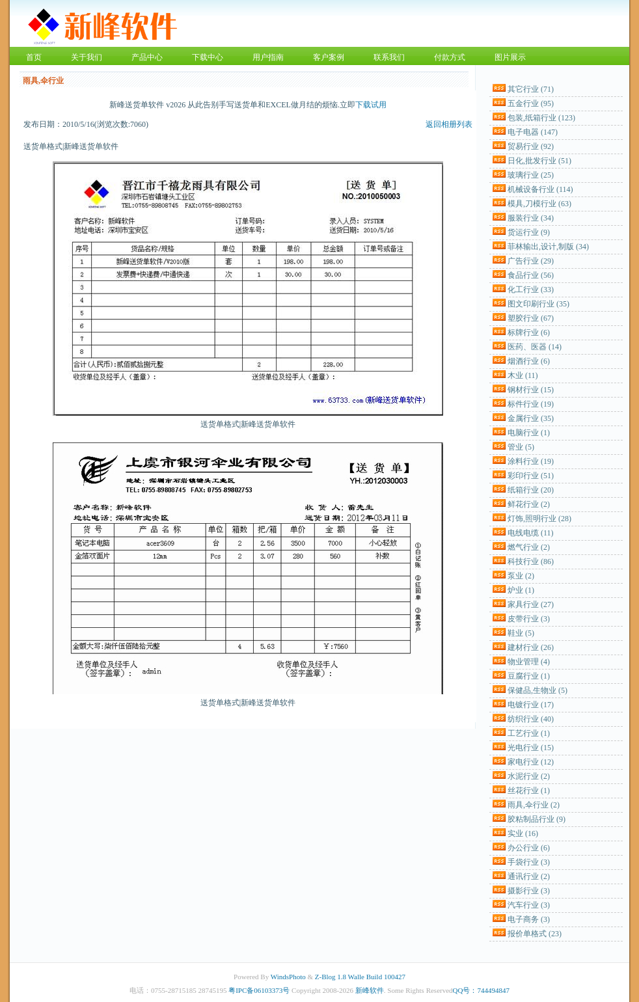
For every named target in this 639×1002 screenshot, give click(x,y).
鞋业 (521, 633)
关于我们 (86, 57)
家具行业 (531, 604)
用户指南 (268, 57)
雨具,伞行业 (534, 804)
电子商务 (529, 919)
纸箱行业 (531, 489)
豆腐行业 (529, 676)
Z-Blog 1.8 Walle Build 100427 (360, 977)
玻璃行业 (531, 175)
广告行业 (531, 260)
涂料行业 (531, 461)
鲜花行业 (529, 504)
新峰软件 (369, 990)
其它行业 (531, 89)
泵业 (521, 575)
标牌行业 (529, 332)
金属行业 (531, 418)
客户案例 (328, 57)
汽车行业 (529, 905)
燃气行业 (529, 547)
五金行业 (531, 103)
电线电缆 (531, 532)
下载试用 (371, 104)
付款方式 (449, 57)
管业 (521, 447)
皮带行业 (529, 618)
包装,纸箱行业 (541, 117)
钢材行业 (531, 389)
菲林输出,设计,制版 (548, 246)
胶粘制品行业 (536, 819)
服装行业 (531, 218)
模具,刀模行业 (539, 203)
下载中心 (207, 57)
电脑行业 (529, 432)
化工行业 (531, 289)
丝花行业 (529, 790)
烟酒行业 (529, 361)
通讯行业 (529, 876)
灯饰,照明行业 (539, 518)
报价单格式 (535, 933)
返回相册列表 (449, 124)
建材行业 (531, 647)
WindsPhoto (288, 977)
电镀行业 (531, 704)
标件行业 (531, 404)
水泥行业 (529, 776)
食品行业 (531, 275)
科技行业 (531, 561)
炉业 (521, 590)
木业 (523, 375)
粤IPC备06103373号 (259, 990)
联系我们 (389, 57)
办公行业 (529, 847)
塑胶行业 (531, 318)
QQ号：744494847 (481, 990)
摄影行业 (529, 890)
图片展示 (510, 57)
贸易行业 (531, 146)
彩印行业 (531, 475)
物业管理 (529, 661)
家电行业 (531, 761)
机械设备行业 (540, 189)
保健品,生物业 (537, 690)
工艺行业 (529, 733)
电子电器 (533, 132)
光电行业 (531, 747)
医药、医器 (535, 346)
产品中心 (147, 57)
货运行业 (529, 232)
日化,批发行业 (539, 160)
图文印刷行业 (538, 303)
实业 (523, 833)
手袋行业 (529, 862)
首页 (34, 57)
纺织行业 (531, 719)
